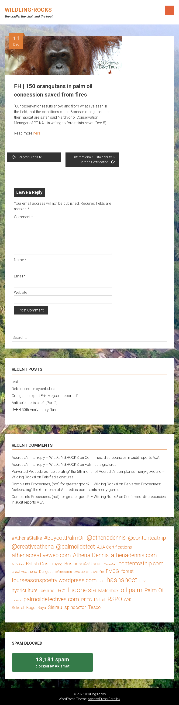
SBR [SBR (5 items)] (127, 600)
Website (20, 292)
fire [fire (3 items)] (102, 572)
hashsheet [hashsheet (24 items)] (122, 580)
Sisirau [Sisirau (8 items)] (55, 607)
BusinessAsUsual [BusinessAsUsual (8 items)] (83, 564)
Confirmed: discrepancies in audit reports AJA (122, 457)
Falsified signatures (100, 464)
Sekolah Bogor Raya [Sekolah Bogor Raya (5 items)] (29, 607)
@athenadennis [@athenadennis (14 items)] (106, 537)
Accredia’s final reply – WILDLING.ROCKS (45, 457)
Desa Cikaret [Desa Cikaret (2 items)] (81, 572)
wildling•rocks (28, 10)
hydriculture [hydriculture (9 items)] (25, 590)
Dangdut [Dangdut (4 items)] (45, 572)
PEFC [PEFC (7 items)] (86, 599)
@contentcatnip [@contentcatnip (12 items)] (147, 538)
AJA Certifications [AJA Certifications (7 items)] (114, 547)
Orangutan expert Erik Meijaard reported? (45, 396)
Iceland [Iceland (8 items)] (47, 590)
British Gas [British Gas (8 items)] (37, 564)
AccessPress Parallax (104, 699)
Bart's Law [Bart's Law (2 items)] (18, 564)
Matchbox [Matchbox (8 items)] (108, 590)
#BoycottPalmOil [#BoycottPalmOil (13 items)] (64, 537)
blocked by (52, 662)
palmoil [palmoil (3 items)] (16, 600)
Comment (23, 217)
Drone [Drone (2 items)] (94, 572)
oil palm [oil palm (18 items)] (131, 590)
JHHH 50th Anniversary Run (34, 410)
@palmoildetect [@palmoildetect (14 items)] (75, 546)
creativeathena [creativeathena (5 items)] (24, 571)
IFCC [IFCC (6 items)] (61, 590)
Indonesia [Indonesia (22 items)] (81, 590)
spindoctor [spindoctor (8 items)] (75, 607)
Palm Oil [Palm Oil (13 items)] (155, 590)
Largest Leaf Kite (27, 157)
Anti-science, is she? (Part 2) (35, 403)
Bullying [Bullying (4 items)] (56, 564)
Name (20, 260)
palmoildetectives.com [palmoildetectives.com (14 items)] (51, 599)
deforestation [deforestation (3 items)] (63, 572)
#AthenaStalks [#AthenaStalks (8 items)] (27, 538)
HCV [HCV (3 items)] (142, 581)
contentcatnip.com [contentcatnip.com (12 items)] (141, 563)
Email (19, 276)
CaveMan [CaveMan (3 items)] (110, 564)
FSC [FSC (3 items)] (101, 581)
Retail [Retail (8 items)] (99, 599)
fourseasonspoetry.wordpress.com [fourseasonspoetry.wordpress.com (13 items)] (54, 580)
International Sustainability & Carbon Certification (94, 159)
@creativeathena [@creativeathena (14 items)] (33, 546)
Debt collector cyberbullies (33, 389)
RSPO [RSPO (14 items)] (114, 599)
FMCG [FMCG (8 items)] (112, 571)
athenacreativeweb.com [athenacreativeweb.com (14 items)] (41, 555)
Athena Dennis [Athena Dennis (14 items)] (91, 555)
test (15, 382)
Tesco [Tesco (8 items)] (94, 607)
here (37, 133)
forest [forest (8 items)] (127, 571)
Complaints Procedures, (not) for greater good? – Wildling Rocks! (65, 484)
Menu (169, 10)
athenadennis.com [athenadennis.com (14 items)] (134, 555)
